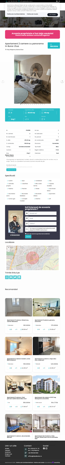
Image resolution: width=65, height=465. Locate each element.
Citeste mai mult (11, 182)
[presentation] (2, 81)
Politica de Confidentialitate (16, 14)
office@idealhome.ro (25, 1)
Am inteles (52, 14)
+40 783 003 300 (11, 1)
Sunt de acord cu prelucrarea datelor (37, 257)
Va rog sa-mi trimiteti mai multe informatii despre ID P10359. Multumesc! (43, 252)
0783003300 (15, 258)
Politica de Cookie (32, 14)
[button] (21, 104)
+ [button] (8, 267)
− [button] (8, 270)
